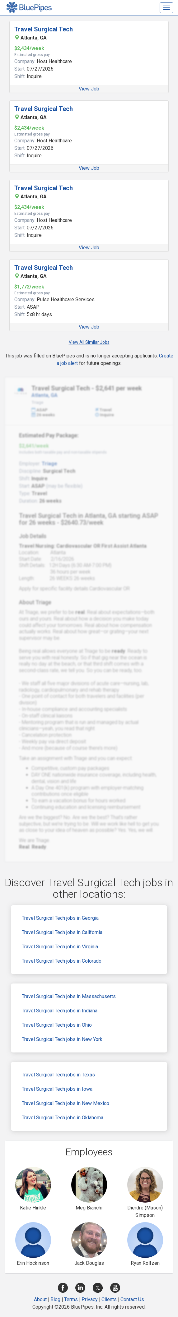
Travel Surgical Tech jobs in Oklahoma (62, 1118)
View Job (89, 89)
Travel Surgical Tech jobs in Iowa (57, 1089)
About (40, 1299)
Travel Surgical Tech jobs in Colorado (61, 961)
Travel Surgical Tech (43, 29)
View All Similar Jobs (89, 342)
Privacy (90, 1299)
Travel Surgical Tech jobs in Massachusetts (69, 996)
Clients (109, 1299)
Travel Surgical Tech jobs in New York (62, 1039)
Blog (55, 1299)
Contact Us (132, 1299)
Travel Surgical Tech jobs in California (62, 932)
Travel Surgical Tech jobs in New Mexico (65, 1103)
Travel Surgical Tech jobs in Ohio (57, 1025)
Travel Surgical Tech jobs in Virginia (60, 947)
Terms (71, 1299)
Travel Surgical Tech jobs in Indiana (59, 1011)
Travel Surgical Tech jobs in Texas (58, 1075)
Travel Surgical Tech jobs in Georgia (60, 918)
